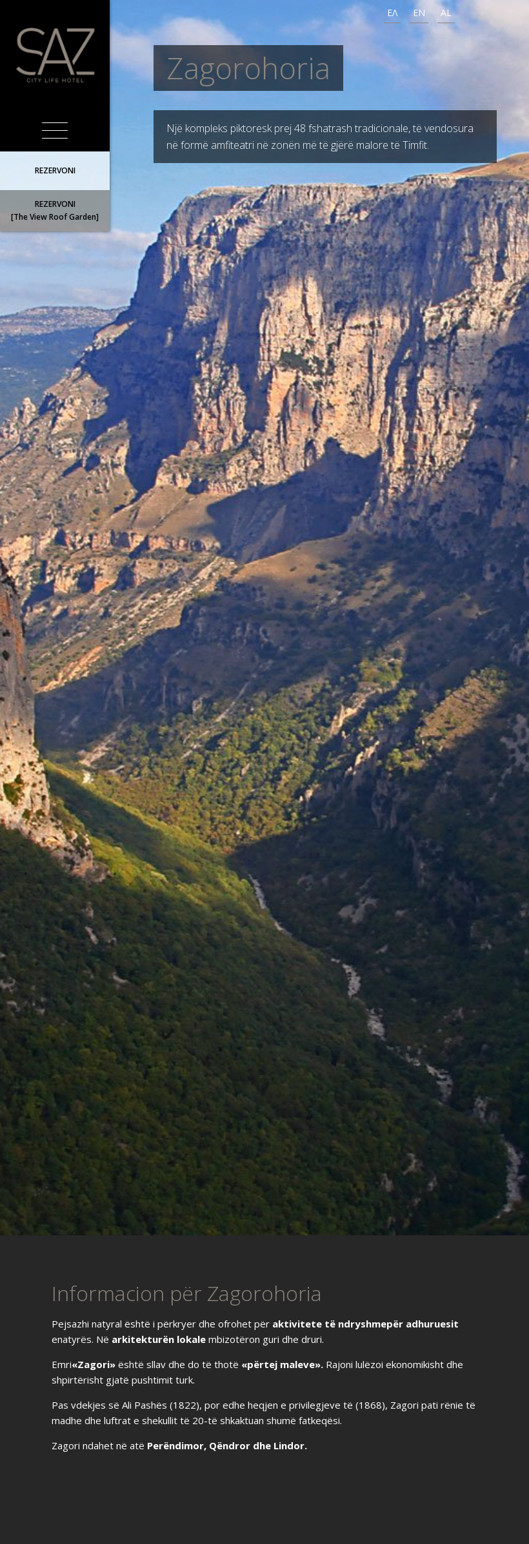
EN (419, 12)
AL (446, 12)
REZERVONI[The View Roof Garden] (55, 210)
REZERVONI (55, 170)
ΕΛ (392, 12)
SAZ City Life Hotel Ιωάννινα (55, 55)
